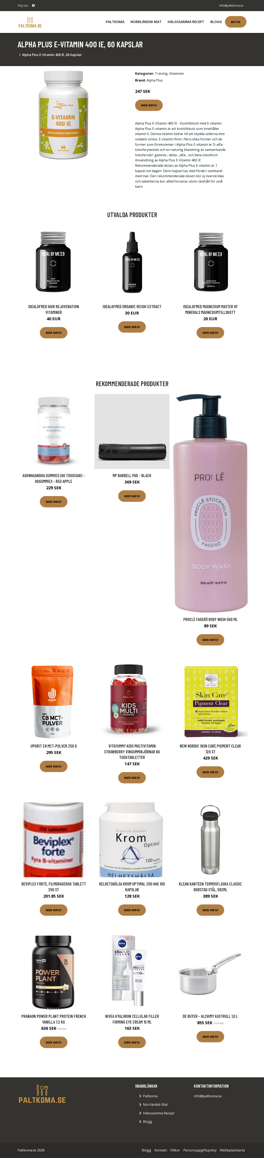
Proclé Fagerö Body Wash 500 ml (210, 619)
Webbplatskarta (232, 1150)
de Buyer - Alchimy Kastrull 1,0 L (210, 1016)
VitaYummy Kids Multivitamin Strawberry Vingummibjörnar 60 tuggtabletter (132, 751)
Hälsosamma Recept (186, 22)
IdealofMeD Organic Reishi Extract (132, 306)
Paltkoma (115, 22)
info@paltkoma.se (231, 5)
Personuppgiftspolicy (200, 1150)
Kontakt (160, 1150)
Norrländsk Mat (146, 22)
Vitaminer (176, 73)
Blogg (216, 22)
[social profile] (33, 5)
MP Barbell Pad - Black (132, 475)
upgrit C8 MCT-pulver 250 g (54, 745)
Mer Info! (149, 105)
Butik (235, 22)
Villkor (175, 1150)
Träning (161, 73)
